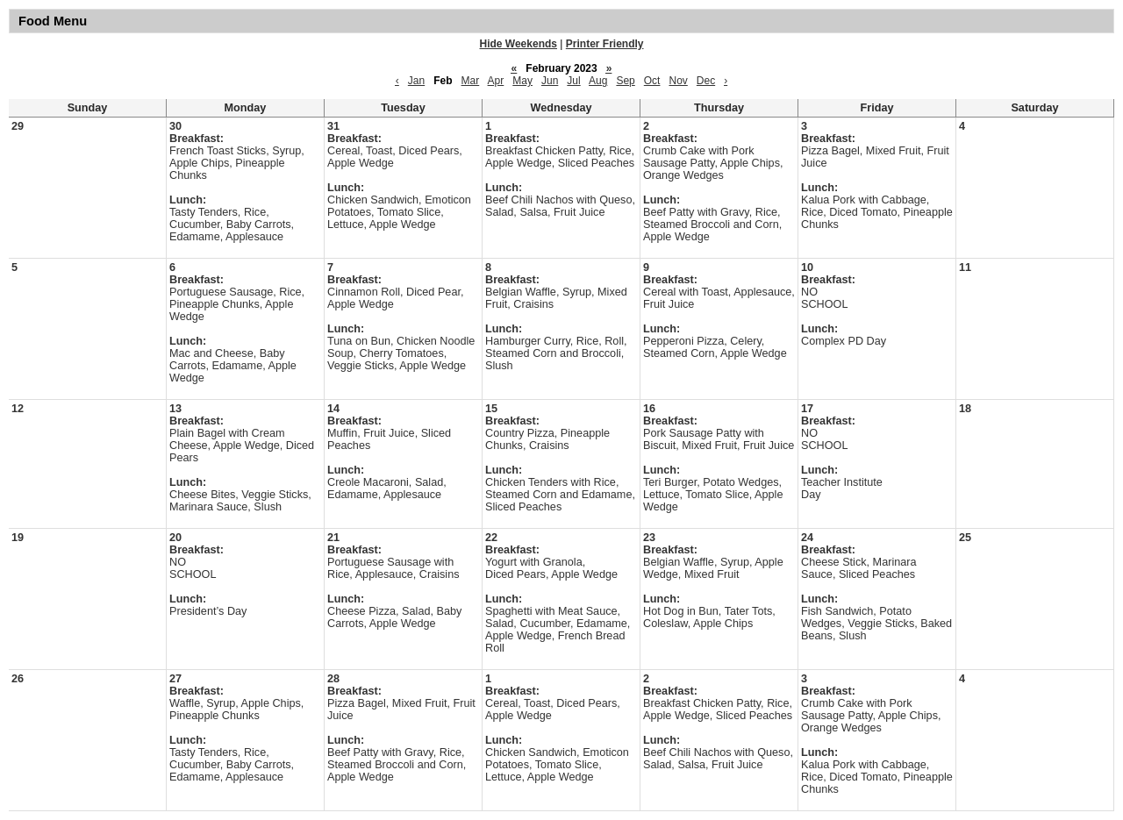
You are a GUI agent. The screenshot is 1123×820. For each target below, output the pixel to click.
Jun (549, 81)
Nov (678, 81)
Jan (416, 81)
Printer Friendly (605, 44)
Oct (652, 81)
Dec (706, 81)
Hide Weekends (518, 44)
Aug (598, 81)
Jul (573, 81)
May (522, 81)
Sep (625, 81)
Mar (470, 81)
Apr (496, 81)
